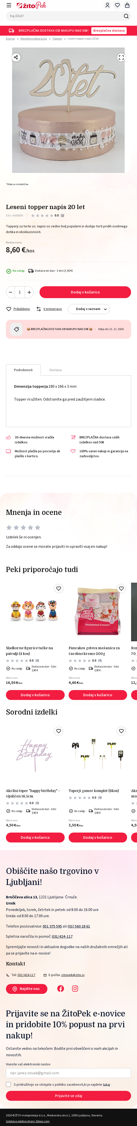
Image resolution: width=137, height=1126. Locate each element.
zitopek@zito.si (72, 975)
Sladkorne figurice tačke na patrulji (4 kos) (29, 650)
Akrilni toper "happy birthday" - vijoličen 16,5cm (33, 793)
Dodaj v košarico (85, 292)
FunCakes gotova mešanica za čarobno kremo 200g (94, 650)
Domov (10, 39)
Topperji (57, 39)
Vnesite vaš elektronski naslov (28, 1064)
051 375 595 (52, 926)
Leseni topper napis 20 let (83, 39)
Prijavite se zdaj (68, 1096)
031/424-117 (62, 936)
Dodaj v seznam (93, 309)
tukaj (106, 1084)
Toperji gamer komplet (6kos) (94, 791)
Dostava (56, 370)
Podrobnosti (23, 370)
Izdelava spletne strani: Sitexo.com (28, 1121)
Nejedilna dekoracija (33, 39)
